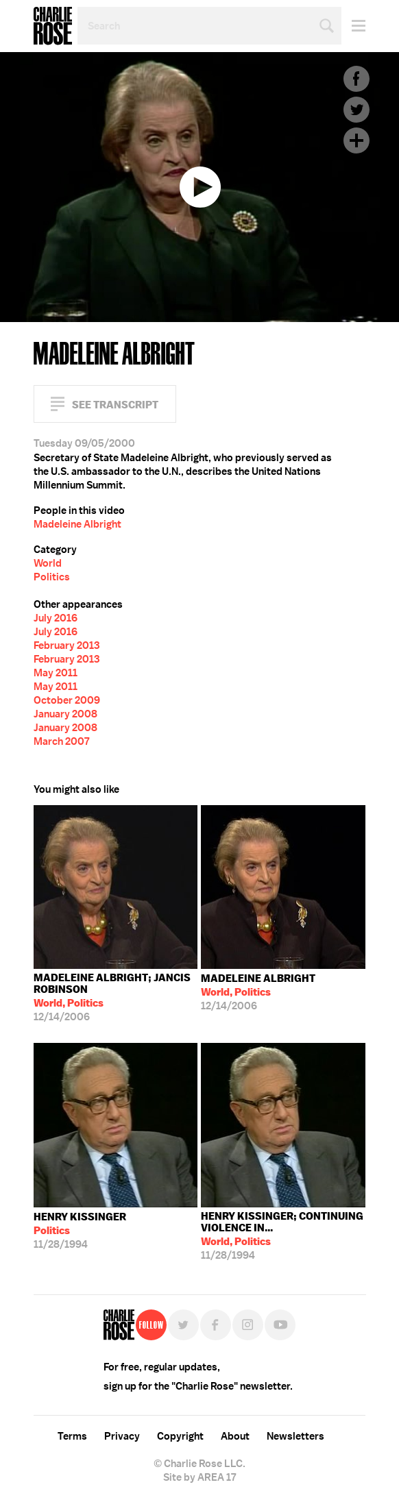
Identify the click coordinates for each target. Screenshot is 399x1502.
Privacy (122, 1436)
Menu (353, 26)
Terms (72, 1436)
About (235, 1436)
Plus (356, 140)
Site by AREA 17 (199, 1477)
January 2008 (65, 714)
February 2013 (66, 645)
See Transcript (115, 404)
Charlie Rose (53, 26)
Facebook (356, 79)
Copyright (180, 1436)
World (48, 563)
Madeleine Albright (77, 524)
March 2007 (61, 741)
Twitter (356, 110)
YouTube (280, 1324)
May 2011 (55, 673)
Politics (52, 577)
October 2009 (67, 700)
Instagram (247, 1324)
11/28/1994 (80, 1230)
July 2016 (55, 618)
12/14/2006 (116, 997)
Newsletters (295, 1436)
